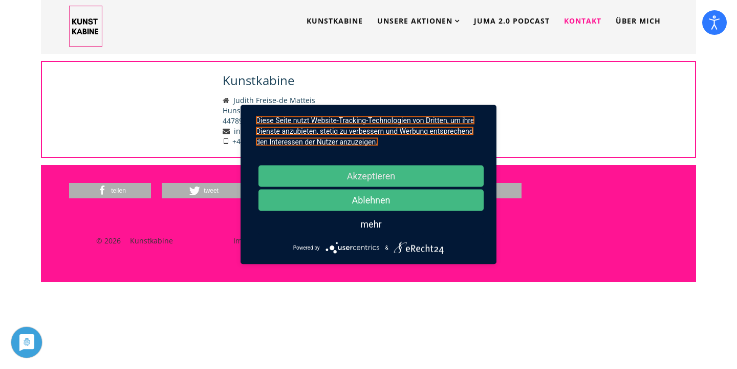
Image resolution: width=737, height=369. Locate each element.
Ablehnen (371, 200)
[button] (110, 190)
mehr (370, 224)
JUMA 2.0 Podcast (512, 21)
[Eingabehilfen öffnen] (714, 22)
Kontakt (582, 21)
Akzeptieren (371, 176)
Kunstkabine (335, 21)
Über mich (638, 21)
